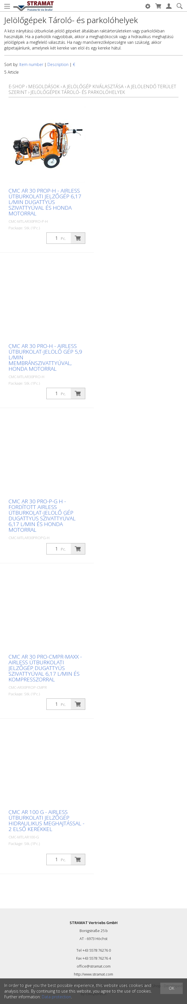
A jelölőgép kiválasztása (93, 86)
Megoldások (43, 86)
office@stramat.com (94, 966)
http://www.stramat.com (93, 974)
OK (171, 988)
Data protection (56, 996)
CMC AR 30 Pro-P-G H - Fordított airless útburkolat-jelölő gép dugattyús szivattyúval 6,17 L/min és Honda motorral (42, 515)
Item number (31, 64)
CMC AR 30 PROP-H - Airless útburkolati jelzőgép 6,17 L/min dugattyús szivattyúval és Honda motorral (45, 202)
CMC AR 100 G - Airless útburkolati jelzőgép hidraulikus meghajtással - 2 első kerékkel (46, 820)
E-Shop (17, 86)
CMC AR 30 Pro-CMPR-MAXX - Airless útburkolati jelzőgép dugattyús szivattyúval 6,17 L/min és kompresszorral (45, 668)
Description (57, 64)
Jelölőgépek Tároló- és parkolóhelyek (77, 92)
